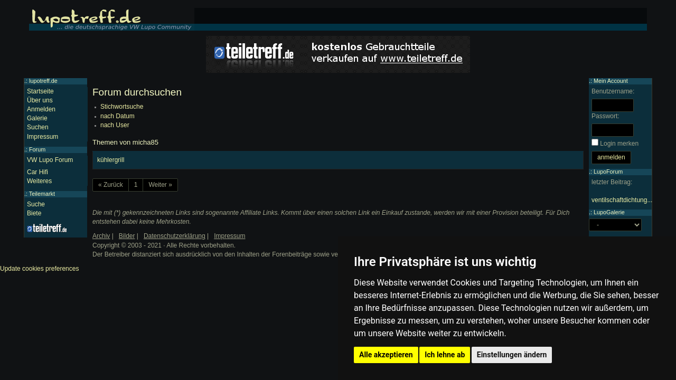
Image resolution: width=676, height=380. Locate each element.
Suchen (38, 127)
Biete (34, 213)
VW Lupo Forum (50, 160)
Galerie (37, 118)
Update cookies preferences (39, 268)
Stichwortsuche (121, 106)
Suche (36, 204)
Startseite (40, 91)
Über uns (40, 100)
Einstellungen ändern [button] (512, 354)
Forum (37, 149)
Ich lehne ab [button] (445, 354)
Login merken (619, 143)
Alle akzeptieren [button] (386, 354)
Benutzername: (613, 91)
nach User (114, 125)
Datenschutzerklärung (174, 236)
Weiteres (39, 181)
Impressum (42, 136)
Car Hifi (37, 172)
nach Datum (117, 116)
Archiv (101, 236)
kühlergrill (110, 160)
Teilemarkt (42, 194)
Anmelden (41, 109)
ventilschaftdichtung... (622, 200)
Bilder (127, 236)
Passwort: (605, 116)
